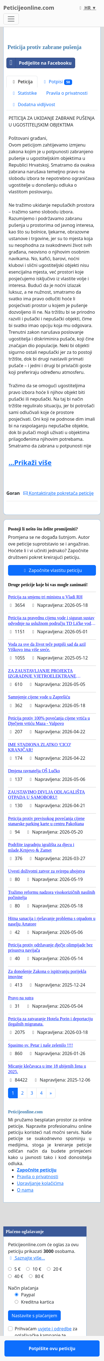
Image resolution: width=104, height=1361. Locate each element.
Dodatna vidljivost (33, 104)
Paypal (28, 1311)
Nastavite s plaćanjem (34, 1332)
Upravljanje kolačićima (40, 1199)
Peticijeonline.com (28, 7)
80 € (39, 1292)
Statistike (24, 93)
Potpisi (57, 82)
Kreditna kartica (37, 1318)
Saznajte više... (26, 1274)
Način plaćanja (23, 1304)
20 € (57, 1285)
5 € (17, 1285)
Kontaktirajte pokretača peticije (58, 493)
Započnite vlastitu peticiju (52, 586)
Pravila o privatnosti (67, 93)
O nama (25, 1206)
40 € (18, 1292)
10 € (36, 1285)
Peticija (22, 82)
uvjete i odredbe (55, 1345)
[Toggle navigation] (11, 19)
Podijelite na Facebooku (39, 63)
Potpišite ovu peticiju (52, 518)
